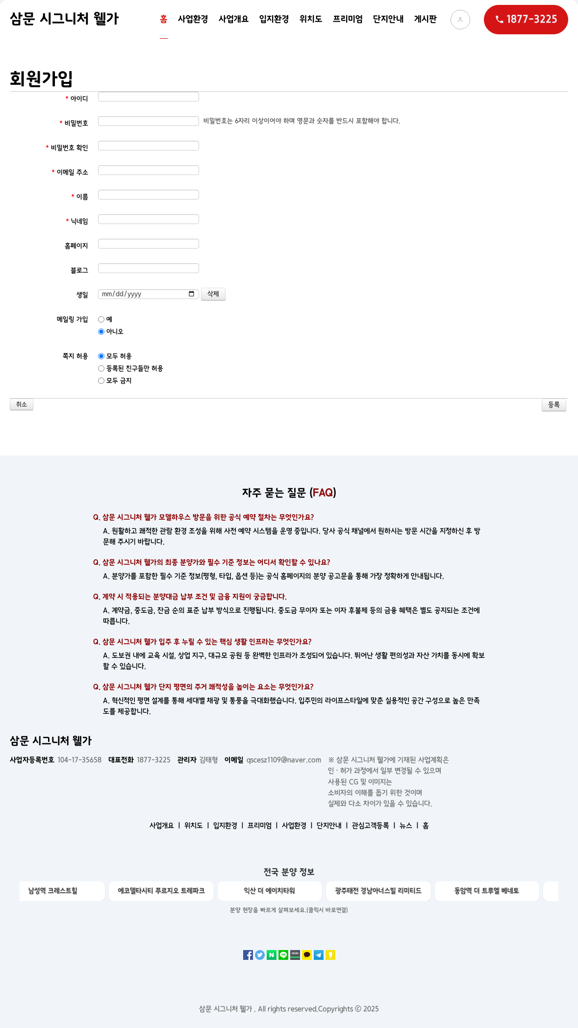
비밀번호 (73, 123)
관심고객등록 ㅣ (375, 825)
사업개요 (234, 19)
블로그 (79, 270)
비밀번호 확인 (67, 147)
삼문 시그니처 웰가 (64, 19)
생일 (82, 295)
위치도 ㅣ (197, 825)
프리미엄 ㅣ (264, 825)
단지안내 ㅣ (333, 825)
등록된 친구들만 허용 (130, 368)
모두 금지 (115, 380)
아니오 (111, 331)
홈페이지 (76, 246)
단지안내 (388, 19)
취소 (21, 404)
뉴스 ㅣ (410, 825)
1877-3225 (139, 759)
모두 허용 (115, 356)
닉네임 (77, 221)
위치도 (311, 19)
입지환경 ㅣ (229, 825)
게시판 (425, 19)
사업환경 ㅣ (298, 825)
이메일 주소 (69, 172)
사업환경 (193, 19)
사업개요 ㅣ (166, 825)
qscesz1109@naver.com (273, 759)
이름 (79, 197)
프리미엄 (348, 19)
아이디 (76, 98)
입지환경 (274, 19)
